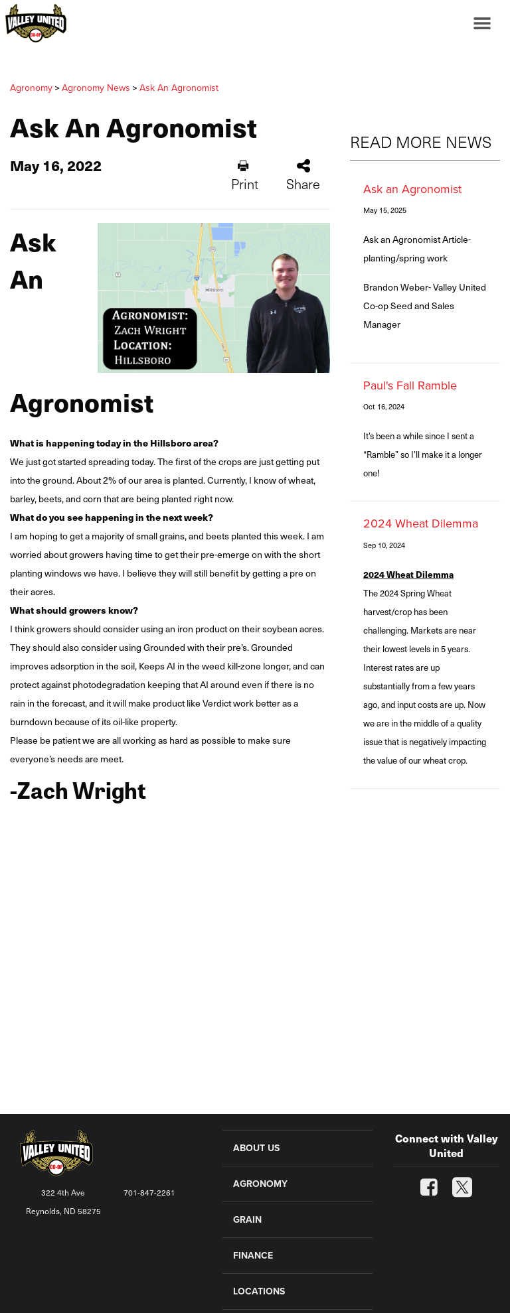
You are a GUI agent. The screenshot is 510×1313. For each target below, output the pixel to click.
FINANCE (253, 1255)
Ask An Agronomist (178, 88)
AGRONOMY (260, 1184)
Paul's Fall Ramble (410, 385)
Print (244, 176)
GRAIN (247, 1219)
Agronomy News (96, 88)
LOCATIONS (259, 1291)
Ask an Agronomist (412, 189)
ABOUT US (256, 1148)
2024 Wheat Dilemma (420, 523)
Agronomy (31, 88)
